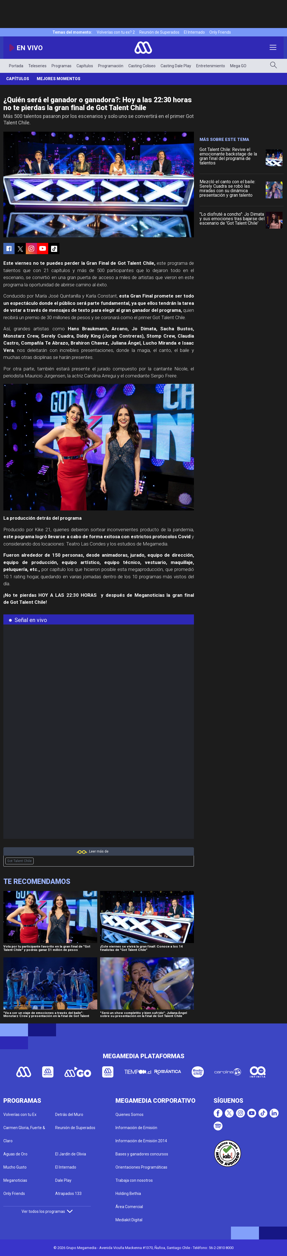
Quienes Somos (129, 1114)
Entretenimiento (210, 66)
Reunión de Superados (159, 32)
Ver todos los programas (47, 1211)
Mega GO (238, 66)
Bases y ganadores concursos (141, 1154)
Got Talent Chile (19, 861)
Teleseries (37, 66)
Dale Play (63, 1180)
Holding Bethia (128, 1193)
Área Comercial (129, 1206)
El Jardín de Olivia (70, 1154)
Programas (61, 66)
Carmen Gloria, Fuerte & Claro (24, 1134)
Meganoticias (15, 1180)
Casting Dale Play (176, 66)
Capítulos (85, 66)
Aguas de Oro (15, 1154)
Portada (16, 66)
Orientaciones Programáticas (141, 1167)
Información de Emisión (136, 1127)
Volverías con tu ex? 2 (116, 32)
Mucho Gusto (15, 1167)
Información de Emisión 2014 (141, 1141)
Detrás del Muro (69, 1114)
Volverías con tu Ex (19, 1114)
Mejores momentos (58, 78)
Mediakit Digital (128, 1220)
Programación (110, 66)
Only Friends (220, 32)
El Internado (194, 32)
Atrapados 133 (68, 1193)
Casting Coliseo (142, 66)
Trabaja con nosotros (134, 1180)
